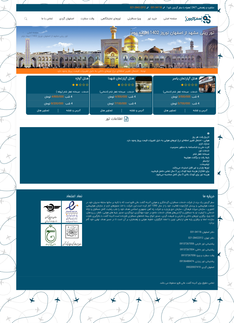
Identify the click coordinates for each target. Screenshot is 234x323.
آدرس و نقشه (200, 110)
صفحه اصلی (32, 32)
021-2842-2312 (138, 7)
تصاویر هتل (170, 110)
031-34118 (156, 7)
